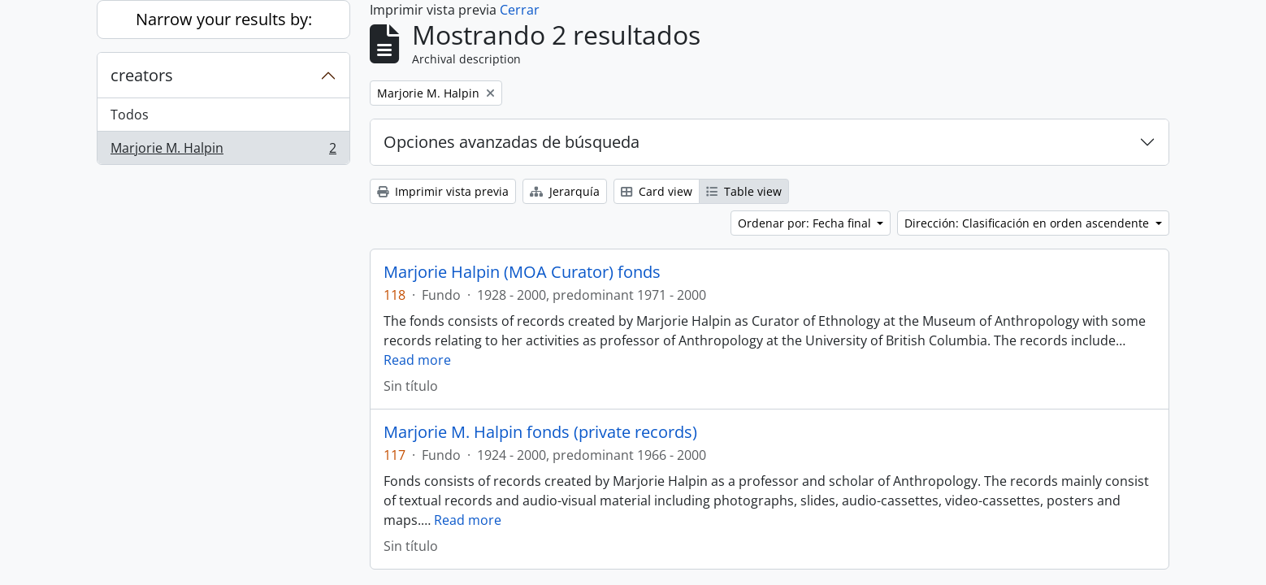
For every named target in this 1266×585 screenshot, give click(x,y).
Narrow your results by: (224, 19)
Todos (130, 115)
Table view (744, 191)
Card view (656, 191)
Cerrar (520, 10)
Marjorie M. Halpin (223, 151)
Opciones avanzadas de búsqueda (512, 142)
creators (142, 75)
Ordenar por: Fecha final (806, 223)
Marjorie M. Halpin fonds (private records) (540, 432)
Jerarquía (565, 191)
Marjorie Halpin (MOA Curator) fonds (522, 272)
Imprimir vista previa (443, 191)
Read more (417, 360)
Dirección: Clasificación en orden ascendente (1028, 223)
